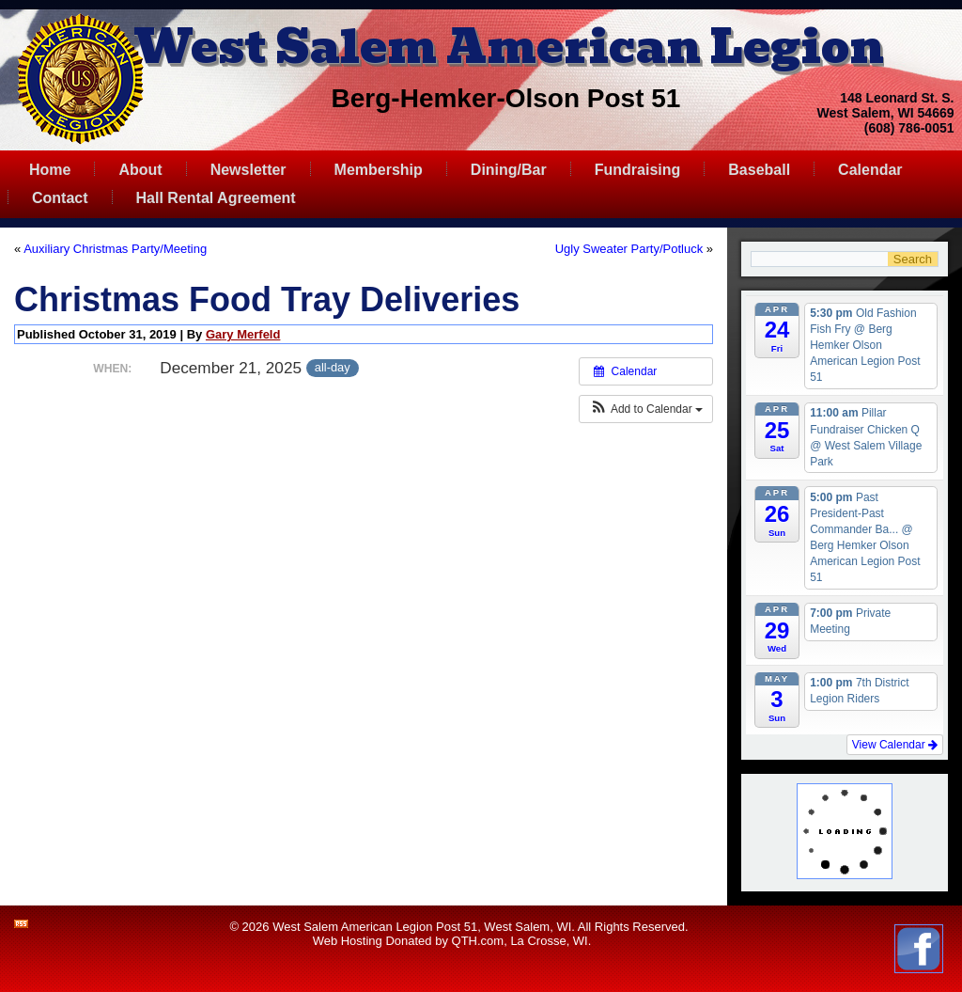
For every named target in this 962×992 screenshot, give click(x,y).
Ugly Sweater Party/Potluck (629, 249)
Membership (378, 170)
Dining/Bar (509, 170)
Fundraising (638, 170)
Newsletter (248, 170)
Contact (60, 198)
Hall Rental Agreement (216, 198)
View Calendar (895, 744)
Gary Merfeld (243, 334)
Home (49, 170)
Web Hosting (347, 941)
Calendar (870, 170)
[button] (646, 409)
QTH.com (478, 941)
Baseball (759, 170)
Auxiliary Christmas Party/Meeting (115, 249)
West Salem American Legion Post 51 (374, 927)
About (140, 170)
